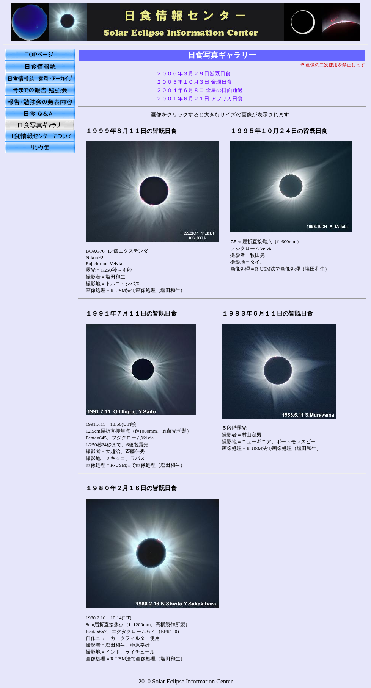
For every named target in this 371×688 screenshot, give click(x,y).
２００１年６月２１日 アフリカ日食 (199, 99)
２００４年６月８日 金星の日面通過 (199, 90)
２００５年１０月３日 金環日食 (194, 82)
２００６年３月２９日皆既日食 (193, 74)
